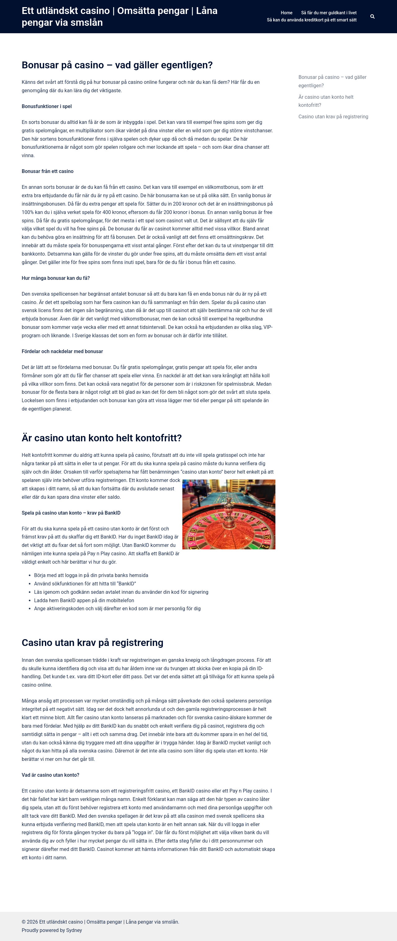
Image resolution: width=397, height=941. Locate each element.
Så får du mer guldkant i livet (329, 12)
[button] (372, 16)
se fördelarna (66, 367)
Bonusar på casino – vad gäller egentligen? (117, 65)
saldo (114, 497)
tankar (42, 463)
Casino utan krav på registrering (92, 642)
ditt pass (132, 677)
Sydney (74, 930)
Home (287, 12)
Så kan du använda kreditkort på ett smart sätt (312, 19)
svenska (203, 718)
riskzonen (205, 384)
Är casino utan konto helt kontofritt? (102, 438)
